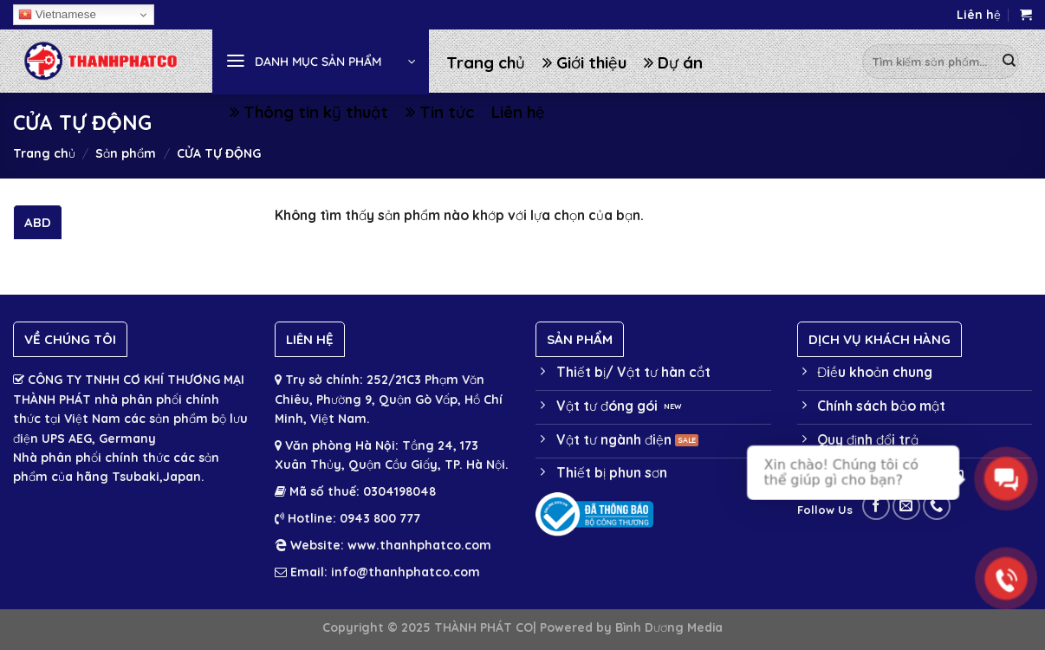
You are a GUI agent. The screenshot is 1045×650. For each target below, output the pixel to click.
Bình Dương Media (669, 627)
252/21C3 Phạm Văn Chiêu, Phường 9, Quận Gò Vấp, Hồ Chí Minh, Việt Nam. (389, 399)
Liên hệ (979, 15)
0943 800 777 (378, 518)
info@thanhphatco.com (405, 572)
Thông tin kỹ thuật (309, 111)
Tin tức (440, 111)
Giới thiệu (584, 62)
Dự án (673, 62)
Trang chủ (485, 62)
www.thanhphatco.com (419, 545)
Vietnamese (57, 15)
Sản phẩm (125, 153)
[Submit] (1009, 61)
